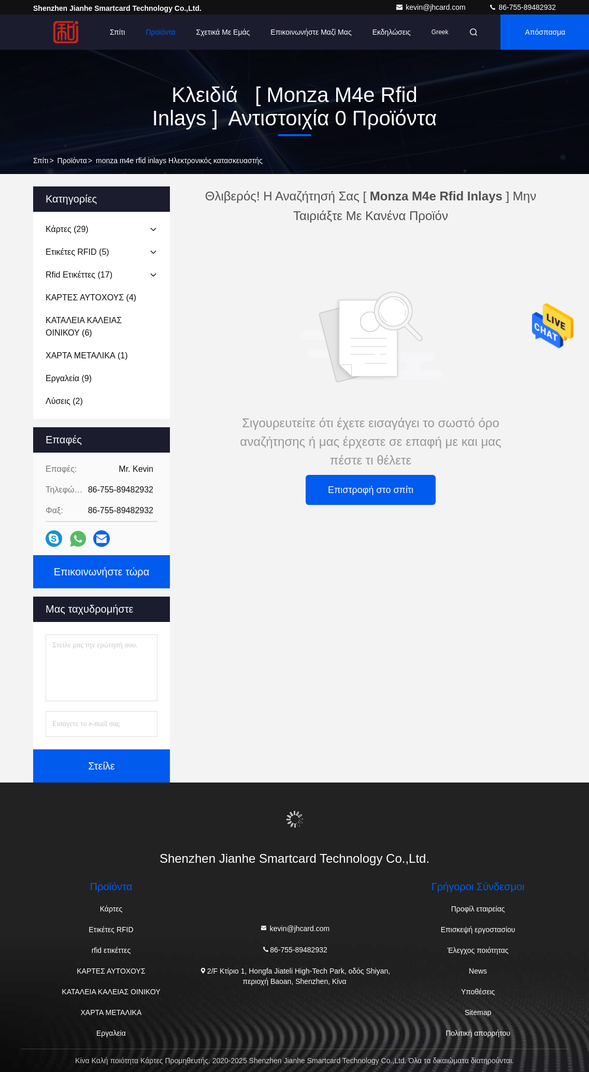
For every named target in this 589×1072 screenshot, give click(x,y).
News (478, 971)
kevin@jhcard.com (431, 7)
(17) (79, 274)
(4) (91, 297)
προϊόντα (72, 160)
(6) (84, 326)
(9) (69, 378)
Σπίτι (117, 32)
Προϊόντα (160, 32)
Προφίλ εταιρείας (478, 909)
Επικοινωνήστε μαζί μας (310, 32)
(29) (67, 229)
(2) (64, 401)
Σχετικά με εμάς (223, 32)
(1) (87, 355)
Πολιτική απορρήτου (478, 1033)
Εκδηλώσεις (391, 32)
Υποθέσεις (478, 992)
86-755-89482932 (522, 7)
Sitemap (478, 1012)
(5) (77, 252)
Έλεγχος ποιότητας (478, 950)
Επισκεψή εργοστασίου (478, 929)
